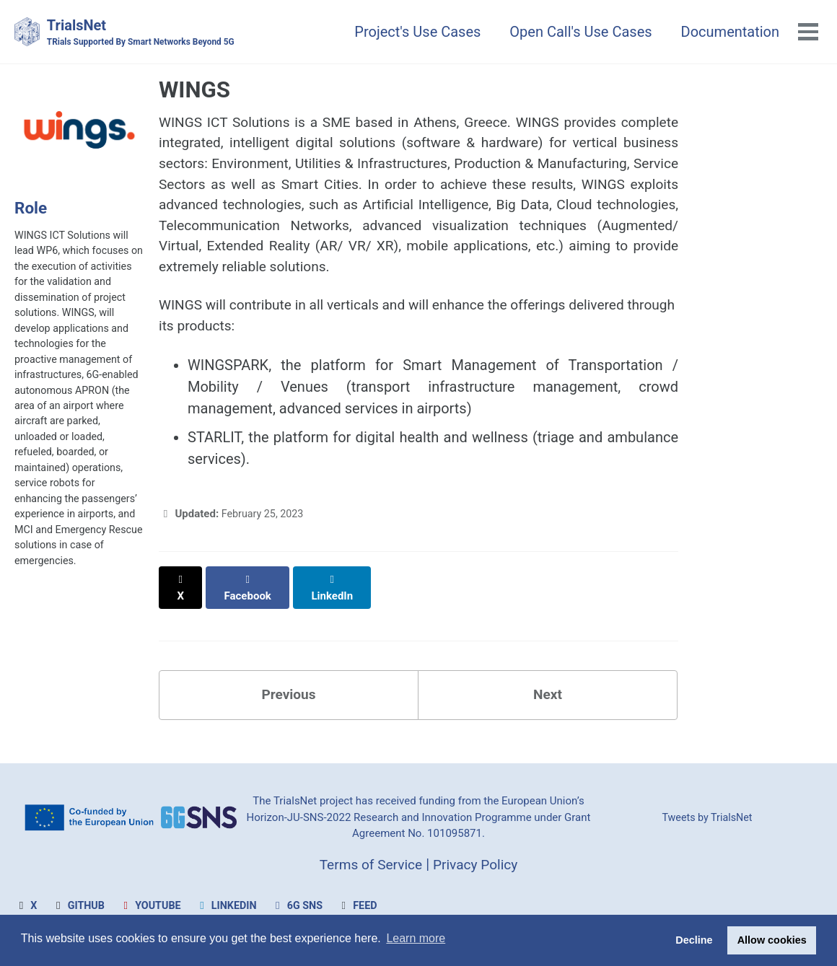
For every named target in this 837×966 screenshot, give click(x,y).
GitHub (79, 905)
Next (548, 692)
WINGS (194, 90)
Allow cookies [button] (772, 940)
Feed (366, 905)
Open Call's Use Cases (579, 31)
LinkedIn (231, 905)
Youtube (153, 905)
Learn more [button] (415, 940)
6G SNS (304, 905)
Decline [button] (693, 940)
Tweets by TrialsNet (706, 816)
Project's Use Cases (416, 31)
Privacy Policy (478, 863)
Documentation (729, 31)
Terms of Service (369, 863)
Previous (288, 692)
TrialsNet (145, 33)
